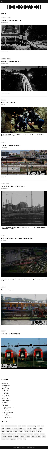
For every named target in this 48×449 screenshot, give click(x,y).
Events (3, 387)
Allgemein (4, 383)
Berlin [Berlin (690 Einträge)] (28, 426)
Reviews (4, 404)
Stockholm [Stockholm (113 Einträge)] (23, 436)
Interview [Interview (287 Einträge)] (40, 428)
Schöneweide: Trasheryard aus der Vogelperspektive (17, 238)
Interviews (6, 391)
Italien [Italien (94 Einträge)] (3, 431)
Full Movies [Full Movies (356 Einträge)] (14, 428)
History (3, 183)
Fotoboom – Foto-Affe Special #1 (11, 61)
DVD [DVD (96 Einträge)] (3, 428)
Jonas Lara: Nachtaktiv (8, 102)
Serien (5, 415)
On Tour (5, 393)
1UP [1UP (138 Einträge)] (2, 426)
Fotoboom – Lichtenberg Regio (10, 333)
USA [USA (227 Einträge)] (8, 439)
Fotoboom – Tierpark (7, 290)
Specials (8, 17)
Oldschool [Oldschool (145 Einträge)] (4, 433)
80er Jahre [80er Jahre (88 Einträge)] (7, 426)
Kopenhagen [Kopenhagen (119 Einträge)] (9, 431)
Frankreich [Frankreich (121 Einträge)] (8, 428)
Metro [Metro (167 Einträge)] (21, 431)
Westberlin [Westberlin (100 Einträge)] (13, 439)
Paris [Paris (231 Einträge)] (9, 433)
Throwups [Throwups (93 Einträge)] (38, 436)
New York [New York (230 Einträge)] (39, 431)
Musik (5, 414)
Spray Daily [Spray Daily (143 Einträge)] (16, 436)
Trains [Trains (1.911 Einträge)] (43, 436)
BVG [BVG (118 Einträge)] (43, 426)
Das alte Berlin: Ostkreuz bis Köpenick (13, 186)
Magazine (4, 398)
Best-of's (5, 390)
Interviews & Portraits (8, 412)
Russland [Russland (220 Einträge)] (37, 433)
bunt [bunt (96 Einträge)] (39, 426)
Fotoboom (3, 17)
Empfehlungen (5, 385)
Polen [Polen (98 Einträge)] (19, 433)
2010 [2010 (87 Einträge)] (20, 426)
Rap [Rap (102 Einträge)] (32, 433)
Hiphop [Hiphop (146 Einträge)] (34, 428)
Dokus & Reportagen (8, 407)
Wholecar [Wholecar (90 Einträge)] (19, 439)
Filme (5, 408)
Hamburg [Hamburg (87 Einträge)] (29, 428)
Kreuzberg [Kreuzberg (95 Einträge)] (16, 431)
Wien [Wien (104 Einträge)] (24, 439)
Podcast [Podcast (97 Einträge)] (14, 433)
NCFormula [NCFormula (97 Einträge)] (32, 431)
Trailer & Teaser (7, 417)
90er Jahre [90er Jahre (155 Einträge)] (14, 426)
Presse (3, 402)
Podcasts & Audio (5, 400)
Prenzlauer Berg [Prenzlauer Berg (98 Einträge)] (25, 433)
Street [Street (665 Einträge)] (28, 436)
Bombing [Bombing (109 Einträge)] (34, 426)
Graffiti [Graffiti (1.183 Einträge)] (20, 428)
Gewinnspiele (5, 397)
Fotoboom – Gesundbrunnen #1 (10, 145)
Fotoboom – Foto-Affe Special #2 (11, 20)
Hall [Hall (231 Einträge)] (25, 428)
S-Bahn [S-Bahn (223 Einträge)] (42, 433)
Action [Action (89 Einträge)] (24, 426)
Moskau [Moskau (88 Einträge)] (26, 431)
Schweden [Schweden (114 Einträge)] (4, 436)
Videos (7, 183)
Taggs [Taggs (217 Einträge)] (33, 436)
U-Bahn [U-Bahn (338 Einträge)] (3, 439)
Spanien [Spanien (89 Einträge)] (10, 436)
